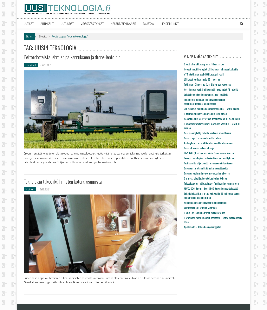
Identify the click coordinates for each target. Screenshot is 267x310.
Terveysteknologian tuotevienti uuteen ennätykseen (209, 158)
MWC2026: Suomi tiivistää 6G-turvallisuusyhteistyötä (211, 188)
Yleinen (30, 189)
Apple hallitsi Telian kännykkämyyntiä (202, 227)
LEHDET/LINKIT (170, 24)
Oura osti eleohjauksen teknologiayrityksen (205, 178)
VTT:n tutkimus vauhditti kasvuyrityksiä (204, 74)
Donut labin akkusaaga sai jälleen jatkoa (204, 64)
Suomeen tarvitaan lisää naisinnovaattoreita (206, 168)
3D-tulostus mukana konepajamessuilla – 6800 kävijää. (212, 109)
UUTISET (29, 24)
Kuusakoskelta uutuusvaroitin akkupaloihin (205, 203)
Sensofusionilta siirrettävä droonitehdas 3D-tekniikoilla (212, 119)
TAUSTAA (148, 24)
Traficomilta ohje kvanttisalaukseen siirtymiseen (208, 163)
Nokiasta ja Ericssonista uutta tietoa (202, 138)
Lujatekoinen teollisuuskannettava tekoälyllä (206, 94)
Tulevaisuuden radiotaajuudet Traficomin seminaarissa (211, 183)
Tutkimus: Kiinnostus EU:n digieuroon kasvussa (207, 84)
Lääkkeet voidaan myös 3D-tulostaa (202, 79)
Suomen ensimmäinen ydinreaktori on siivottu (207, 173)
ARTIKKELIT (47, 24)
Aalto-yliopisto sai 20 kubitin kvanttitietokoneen (208, 143)
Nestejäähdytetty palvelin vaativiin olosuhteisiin (207, 133)
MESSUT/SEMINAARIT (123, 24)
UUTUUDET (67, 24)
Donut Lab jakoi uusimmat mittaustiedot (204, 213)
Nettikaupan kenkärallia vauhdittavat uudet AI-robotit (211, 89)
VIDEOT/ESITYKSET (92, 24)
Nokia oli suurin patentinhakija (199, 148)
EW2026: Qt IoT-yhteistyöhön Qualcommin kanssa (209, 153)
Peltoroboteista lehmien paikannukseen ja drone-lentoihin (72, 57)
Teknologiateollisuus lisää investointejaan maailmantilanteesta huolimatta (204, 101)
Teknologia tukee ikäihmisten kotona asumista (63, 181)
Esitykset (31, 65)
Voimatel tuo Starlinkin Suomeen (200, 208)
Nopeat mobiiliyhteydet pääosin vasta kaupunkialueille (211, 69)
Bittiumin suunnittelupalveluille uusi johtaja (205, 114)
